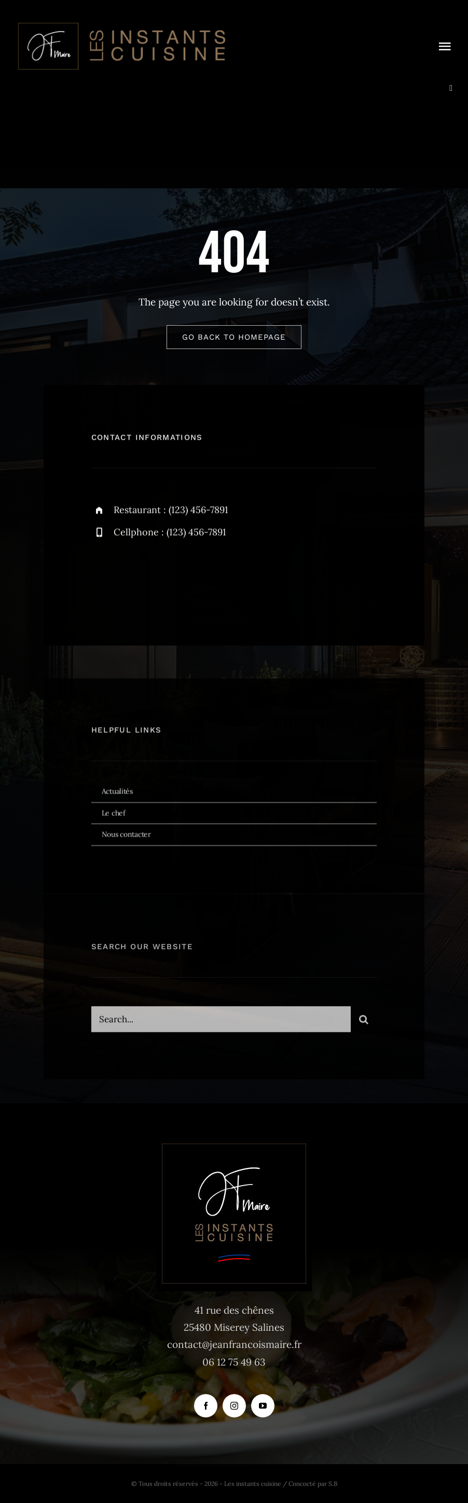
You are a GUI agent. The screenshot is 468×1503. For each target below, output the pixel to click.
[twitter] (131, 581)
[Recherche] (364, 1024)
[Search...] (221, 1024)
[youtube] (262, 1405)
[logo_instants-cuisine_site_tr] (120, 25)
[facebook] (103, 581)
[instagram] (160, 581)
